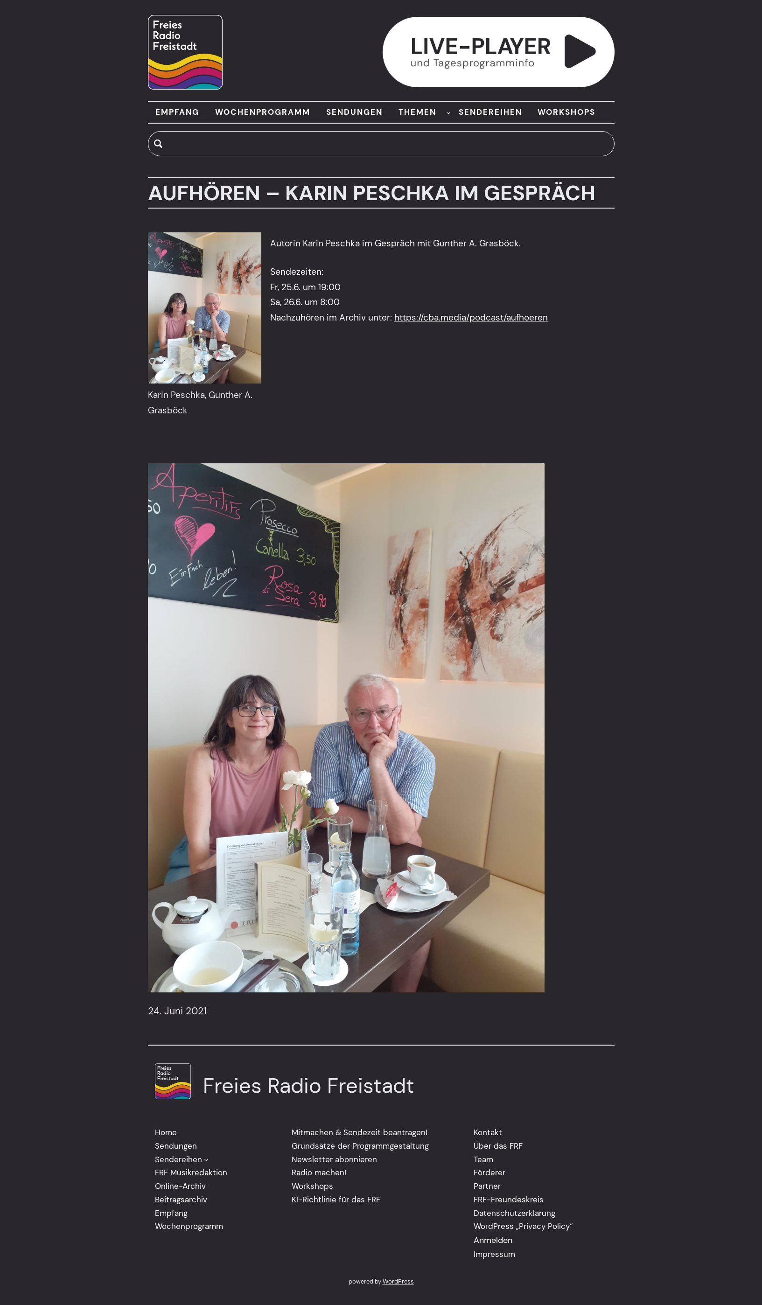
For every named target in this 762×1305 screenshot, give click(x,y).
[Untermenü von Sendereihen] (206, 1159)
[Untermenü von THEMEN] (448, 112)
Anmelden (493, 1240)
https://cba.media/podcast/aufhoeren (471, 317)
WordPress (398, 1281)
